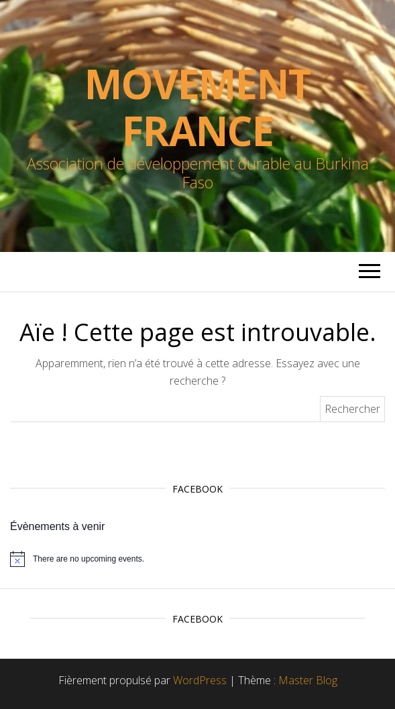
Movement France (197, 107)
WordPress (200, 680)
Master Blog (307, 680)
